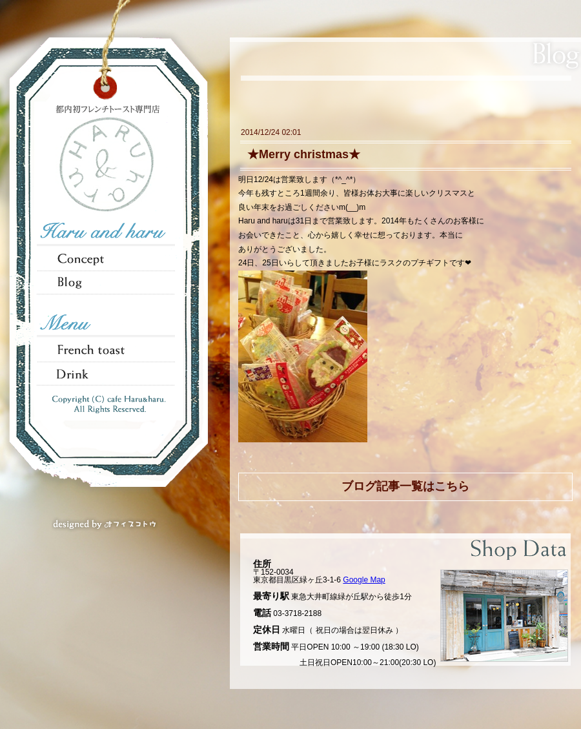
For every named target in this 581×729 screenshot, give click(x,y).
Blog (107, 282)
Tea (107, 374)
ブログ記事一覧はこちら (405, 486)
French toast (107, 349)
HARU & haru (106, 166)
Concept (107, 257)
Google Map (364, 579)
